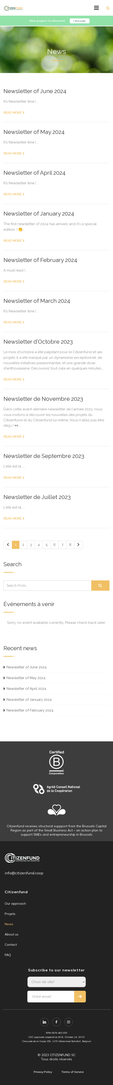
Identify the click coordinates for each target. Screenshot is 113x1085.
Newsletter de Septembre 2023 (44, 456)
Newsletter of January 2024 (39, 213)
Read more (13, 112)
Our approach (15, 903)
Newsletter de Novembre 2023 (43, 398)
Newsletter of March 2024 (37, 300)
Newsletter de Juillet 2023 (37, 497)
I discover (79, 20)
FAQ (8, 955)
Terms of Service (72, 1072)
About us (11, 934)
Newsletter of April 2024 (35, 172)
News (9, 924)
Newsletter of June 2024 (35, 91)
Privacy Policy (43, 1072)
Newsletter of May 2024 (34, 132)
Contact (11, 944)
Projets (10, 914)
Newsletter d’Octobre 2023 (38, 341)
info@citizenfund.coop (24, 873)
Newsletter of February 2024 (40, 260)
